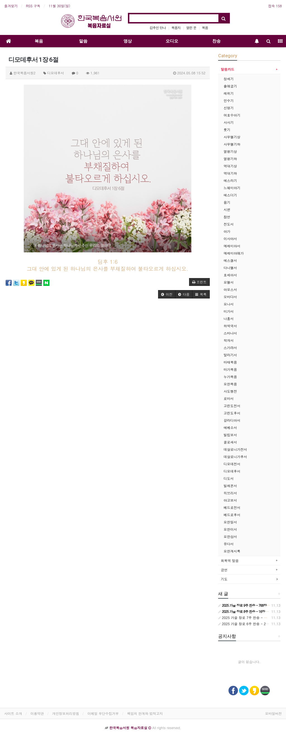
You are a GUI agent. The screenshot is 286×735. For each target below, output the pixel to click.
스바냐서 (230, 333)
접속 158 (275, 5)
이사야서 (230, 238)
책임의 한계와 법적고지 (145, 713)
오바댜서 (230, 296)
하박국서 (230, 325)
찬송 (216, 41)
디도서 (229, 478)
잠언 (227, 216)
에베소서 (230, 427)
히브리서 (230, 492)
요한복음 (230, 383)
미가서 (229, 311)
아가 (227, 231)
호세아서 (230, 274)
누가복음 (230, 376)
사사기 (229, 122)
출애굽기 (230, 86)
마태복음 (230, 362)
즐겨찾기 (11, 5)
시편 (227, 209)
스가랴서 (230, 347)
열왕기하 (230, 158)
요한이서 (230, 529)
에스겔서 (230, 260)
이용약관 (37, 713)
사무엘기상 (232, 136)
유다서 (229, 543)
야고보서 (230, 500)
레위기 (229, 93)
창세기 (229, 78)
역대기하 (230, 173)
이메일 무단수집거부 (103, 713)
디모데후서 (232, 471)
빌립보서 (230, 434)
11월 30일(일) (59, 5)
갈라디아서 (232, 420)
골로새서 (230, 442)
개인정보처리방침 (65, 713)
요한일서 (230, 522)
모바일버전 (273, 713)
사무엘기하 (232, 144)
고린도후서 (232, 413)
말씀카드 (227, 69)
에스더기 (230, 195)
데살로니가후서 (235, 456)
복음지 (176, 27)
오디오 (172, 41)
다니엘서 (230, 267)
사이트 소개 (13, 713)
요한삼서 (230, 536)
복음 (205, 27)
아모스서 (230, 289)
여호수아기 (232, 115)
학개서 (229, 340)
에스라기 (230, 180)
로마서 (229, 398)
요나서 (229, 304)
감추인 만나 (158, 27)
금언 (224, 569)
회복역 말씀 (230, 560)
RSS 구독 (33, 5)
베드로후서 (232, 514)
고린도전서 (232, 405)
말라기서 (230, 354)
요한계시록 (232, 551)
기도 (224, 579)
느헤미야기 (232, 187)
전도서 (229, 224)
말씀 (83, 41)
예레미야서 (232, 245)
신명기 (229, 107)
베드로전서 (232, 507)
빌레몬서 (230, 485)
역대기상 (230, 165)
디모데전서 (232, 463)
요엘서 (229, 282)
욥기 (227, 202)
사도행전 (230, 391)
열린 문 (191, 27)
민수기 (229, 100)
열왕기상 (230, 151)
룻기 (227, 129)
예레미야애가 (234, 253)
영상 (127, 41)
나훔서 (229, 318)
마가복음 (230, 369)
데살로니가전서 (235, 449)
